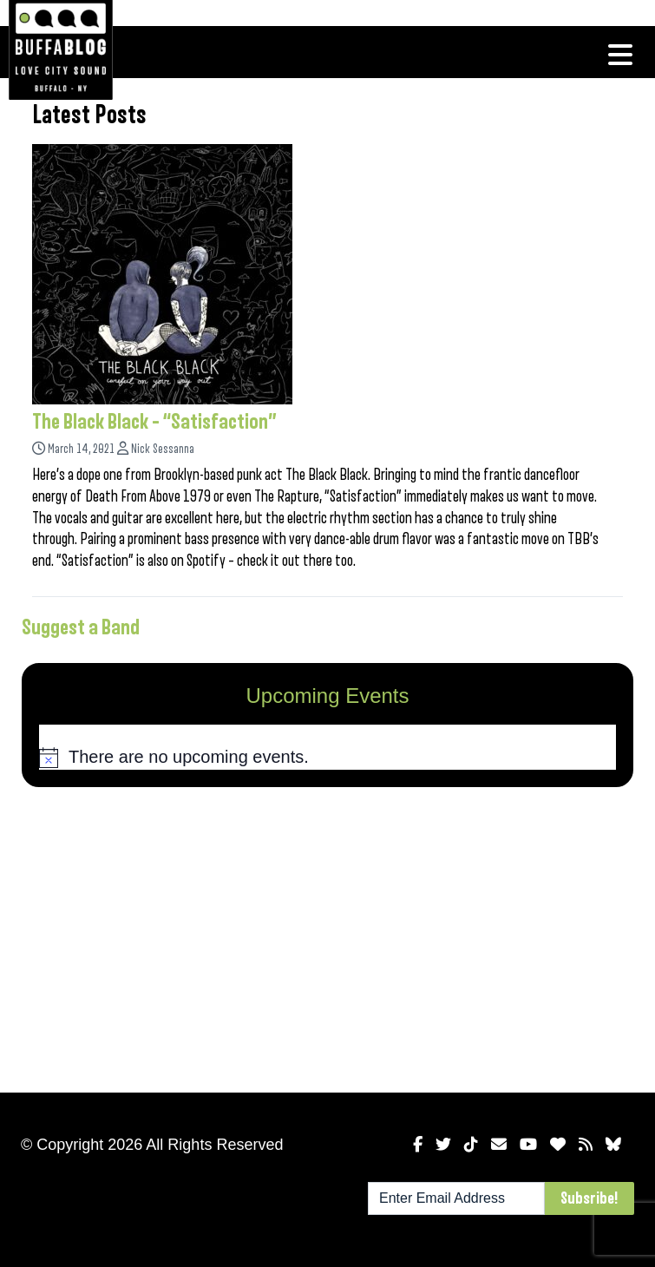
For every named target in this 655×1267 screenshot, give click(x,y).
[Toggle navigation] (620, 54)
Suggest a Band (81, 627)
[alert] (327, 757)
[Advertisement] (327, 936)
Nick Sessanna (162, 449)
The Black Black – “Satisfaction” (154, 421)
